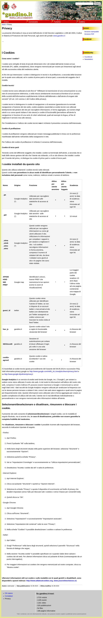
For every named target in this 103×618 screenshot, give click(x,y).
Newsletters (88, 59)
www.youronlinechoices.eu (65, 581)
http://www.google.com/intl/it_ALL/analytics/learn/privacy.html (54, 371)
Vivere (6, 22)
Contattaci (9, 596)
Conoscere (33, 22)
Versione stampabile (91, 32)
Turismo (57, 22)
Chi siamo (9, 593)
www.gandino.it (59, 36)
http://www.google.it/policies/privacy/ (18, 374)
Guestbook (88, 57)
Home (4, 24)
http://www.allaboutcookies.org (39, 581)
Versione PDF (89, 34)
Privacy (8, 599)
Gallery (82, 22)
